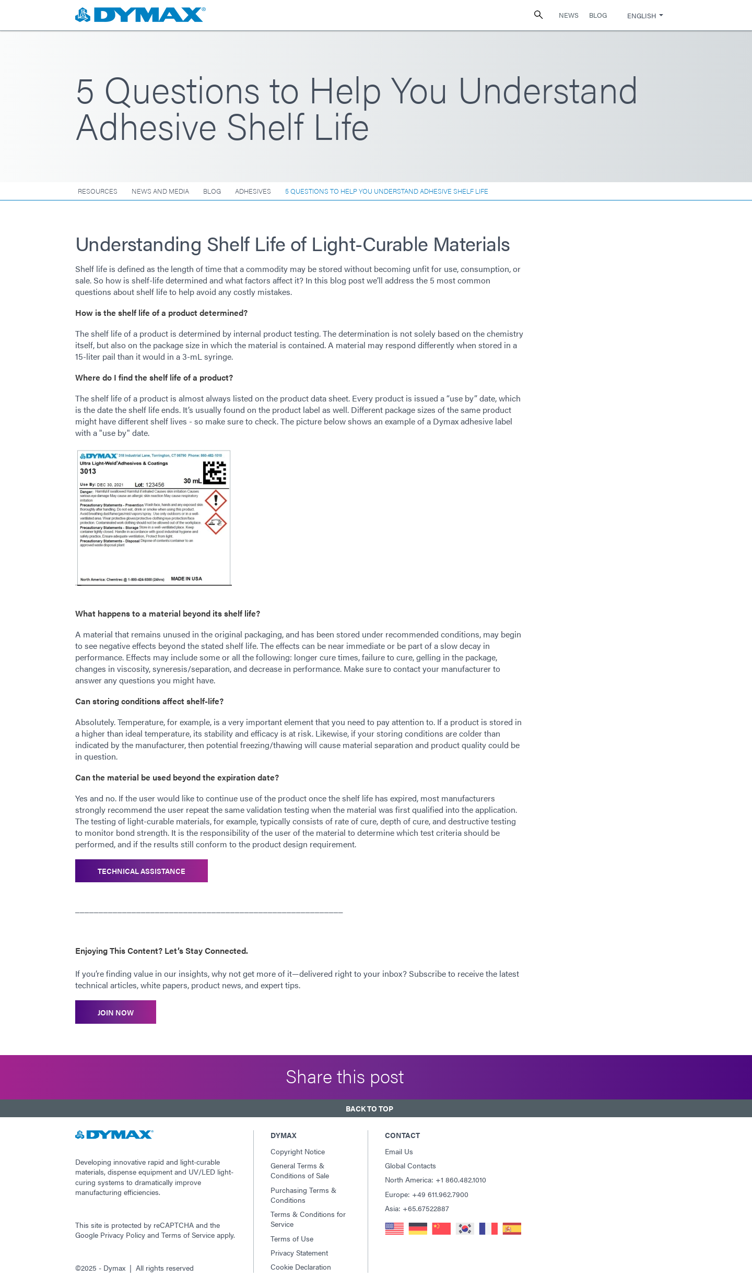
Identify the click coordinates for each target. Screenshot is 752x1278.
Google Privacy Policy (110, 1227)
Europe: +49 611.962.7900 (426, 1185)
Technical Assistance (141, 870)
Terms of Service (188, 1227)
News (569, 15)
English (641, 15)
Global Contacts (410, 1157)
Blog (598, 15)
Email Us (399, 1143)
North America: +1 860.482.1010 (435, 1171)
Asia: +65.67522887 (417, 1199)
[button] (376, 1101)
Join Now (116, 1008)
